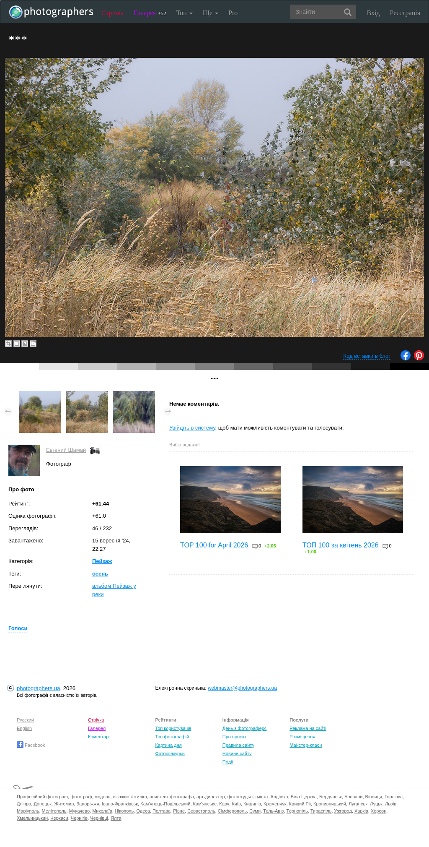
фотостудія (239, 796)
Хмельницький (32, 818)
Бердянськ (330, 796)
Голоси (17, 628)
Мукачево (79, 810)
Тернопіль (297, 810)
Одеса (143, 810)
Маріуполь (28, 810)
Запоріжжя (87, 803)
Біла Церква (304, 796)
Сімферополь (232, 810)
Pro (233, 12)
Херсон (378, 810)
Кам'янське (205, 803)
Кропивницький (329, 803)
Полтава (161, 810)
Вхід (373, 12)
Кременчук (275, 803)
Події (227, 761)
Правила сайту (238, 745)
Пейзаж (102, 561)
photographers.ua (38, 688)
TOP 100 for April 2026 (214, 545)
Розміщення (302, 736)
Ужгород (343, 810)
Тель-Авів (273, 810)
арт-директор (210, 796)
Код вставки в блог (366, 356)
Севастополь (201, 810)
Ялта (116, 818)
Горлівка (394, 796)
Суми (255, 810)
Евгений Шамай (66, 450)
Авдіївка (279, 796)
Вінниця (373, 796)
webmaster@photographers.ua (242, 688)
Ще (210, 12)
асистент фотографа (172, 796)
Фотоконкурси (169, 753)
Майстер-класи (305, 745)
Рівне (179, 810)
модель (103, 796)
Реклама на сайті (307, 728)
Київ (236, 803)
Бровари (353, 796)
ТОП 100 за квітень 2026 (340, 545)
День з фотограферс (244, 728)
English (24, 728)
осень (100, 574)
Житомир (64, 803)
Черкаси (59, 818)
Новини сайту (237, 753)
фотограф (81, 796)
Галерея (150, 12)
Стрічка (112, 12)
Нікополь (124, 810)
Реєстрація (405, 12)
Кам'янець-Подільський (165, 803)
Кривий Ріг (300, 803)
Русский (25, 719)
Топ (184, 12)
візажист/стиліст (130, 796)
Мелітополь (54, 810)
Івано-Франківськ (120, 803)
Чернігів (79, 818)
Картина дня (168, 745)
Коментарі (99, 736)
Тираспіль (321, 810)
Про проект (234, 736)
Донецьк (43, 803)
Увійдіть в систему (192, 428)
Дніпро (24, 803)
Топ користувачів (173, 728)
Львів (390, 803)
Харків (361, 810)
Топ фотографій (172, 736)
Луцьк (376, 803)
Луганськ (358, 803)
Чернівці (99, 818)
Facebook (31, 745)
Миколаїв (102, 810)
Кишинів (252, 803)
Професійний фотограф (42, 796)
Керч (224, 803)
